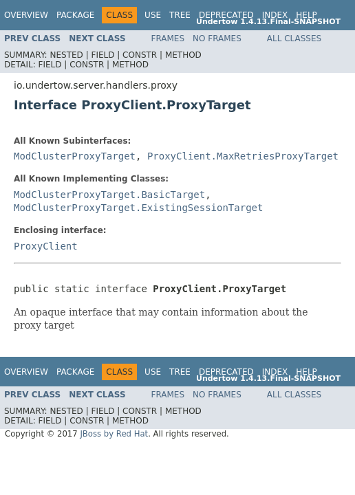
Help (306, 15)
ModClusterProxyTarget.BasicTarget (109, 194)
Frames (168, 38)
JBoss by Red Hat (114, 434)
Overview (26, 15)
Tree (180, 15)
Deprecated (226, 15)
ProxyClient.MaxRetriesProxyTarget (242, 156)
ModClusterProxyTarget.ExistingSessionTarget (138, 207)
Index (275, 15)
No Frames (217, 38)
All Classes (294, 38)
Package (75, 15)
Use (152, 15)
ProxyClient (46, 246)
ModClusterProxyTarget (75, 156)
